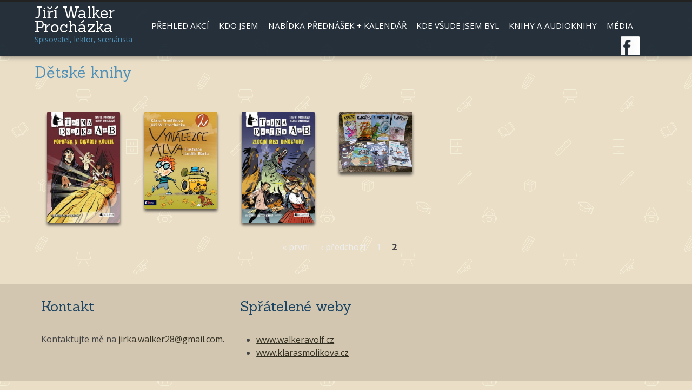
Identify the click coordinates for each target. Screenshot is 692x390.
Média (620, 25)
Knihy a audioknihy (553, 25)
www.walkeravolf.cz (295, 340)
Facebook (630, 46)
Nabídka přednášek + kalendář (337, 25)
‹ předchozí (343, 247)
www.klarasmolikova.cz (302, 353)
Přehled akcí (180, 25)
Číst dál (83, 172)
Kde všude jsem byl (457, 25)
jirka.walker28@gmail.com (170, 339)
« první (296, 247)
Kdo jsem (238, 25)
